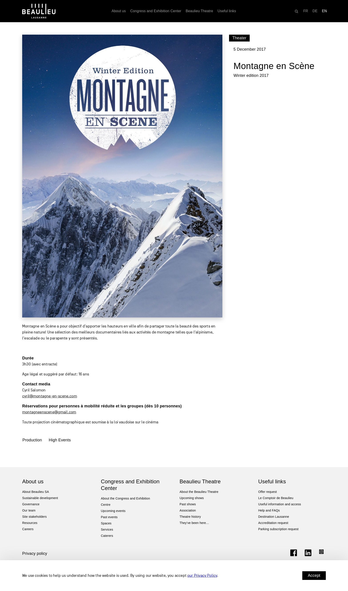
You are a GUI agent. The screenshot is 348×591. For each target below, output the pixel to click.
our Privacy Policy (202, 575)
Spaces (106, 523)
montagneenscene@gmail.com (49, 412)
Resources (30, 523)
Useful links (227, 11)
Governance (31, 504)
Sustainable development (40, 498)
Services (107, 529)
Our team (29, 510)
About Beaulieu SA (35, 492)
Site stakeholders (34, 516)
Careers (28, 529)
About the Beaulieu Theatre (199, 492)
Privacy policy (34, 553)
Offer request (267, 492)
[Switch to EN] (324, 11)
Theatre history (190, 516)
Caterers (107, 535)
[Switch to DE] (315, 11)
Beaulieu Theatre (199, 11)
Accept (314, 575)
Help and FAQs (269, 510)
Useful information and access (279, 504)
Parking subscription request (278, 529)
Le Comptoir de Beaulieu (275, 498)
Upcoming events (113, 511)
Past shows (188, 504)
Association (188, 510)
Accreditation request (273, 523)
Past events (109, 517)
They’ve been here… (194, 523)
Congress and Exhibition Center (155, 11)
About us (119, 11)
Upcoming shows (192, 498)
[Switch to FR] (305, 11)
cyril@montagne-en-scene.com (49, 396)
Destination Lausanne (273, 516)
